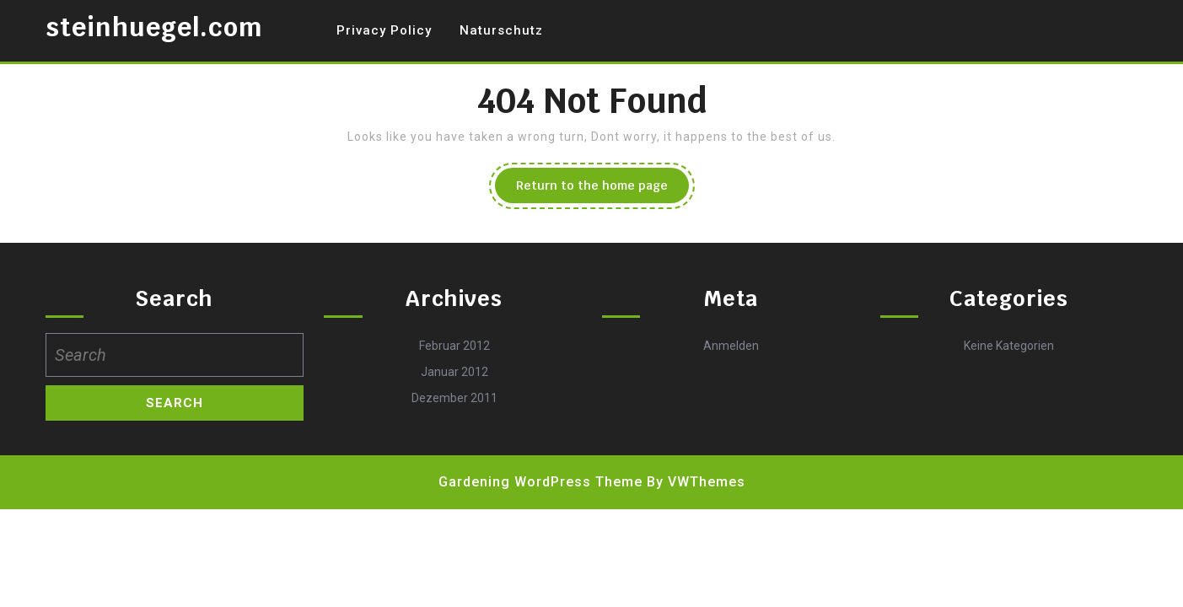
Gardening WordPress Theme (540, 482)
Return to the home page (602, 189)
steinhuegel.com (154, 27)
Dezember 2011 (454, 398)
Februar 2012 (454, 345)
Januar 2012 (454, 372)
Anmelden (731, 345)
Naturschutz (501, 30)
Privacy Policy (384, 30)
